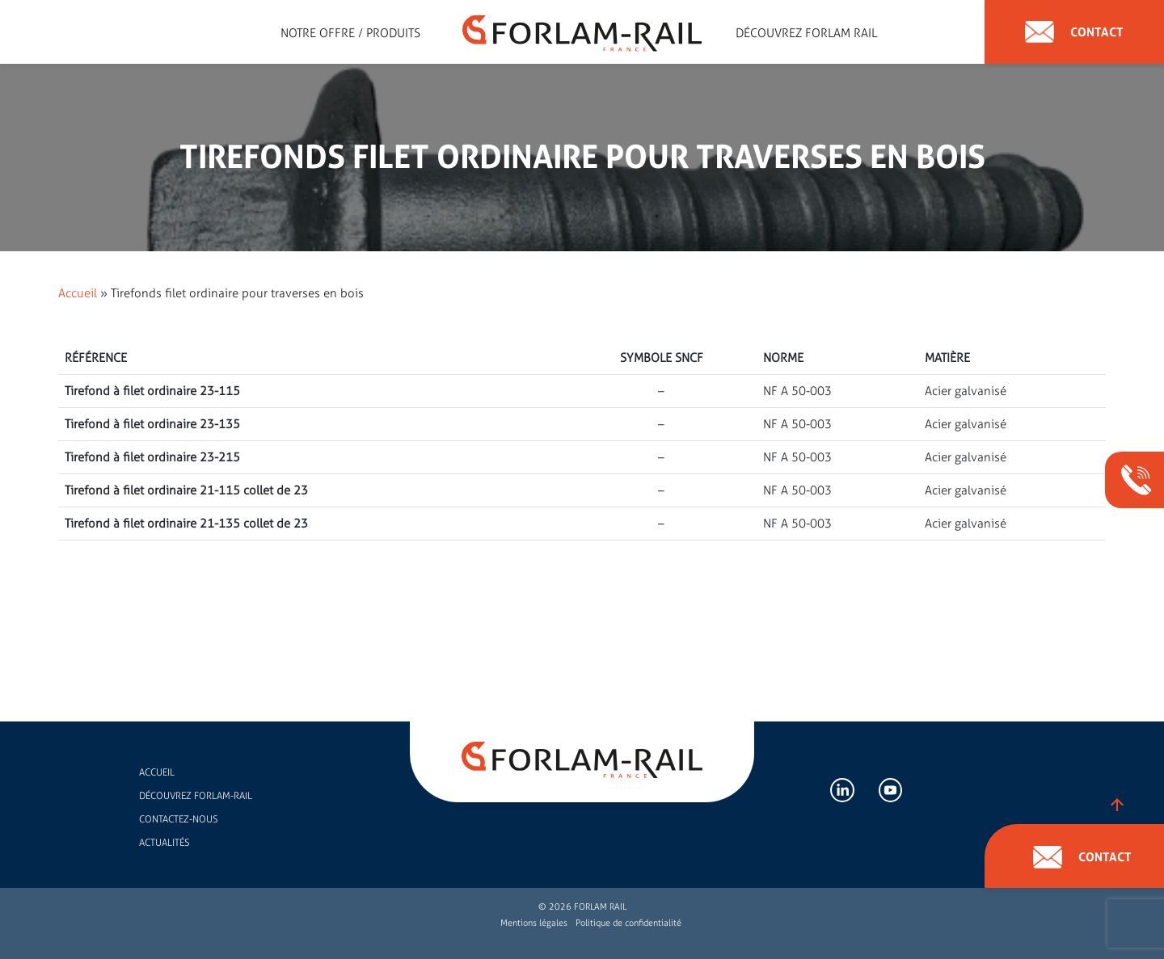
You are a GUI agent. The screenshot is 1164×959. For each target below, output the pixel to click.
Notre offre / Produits (350, 33)
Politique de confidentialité (628, 923)
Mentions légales (533, 923)
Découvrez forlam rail (806, 33)
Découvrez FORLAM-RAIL (195, 795)
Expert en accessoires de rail (247, 33)
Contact (1074, 32)
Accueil (77, 293)
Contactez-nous (178, 819)
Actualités (164, 842)
